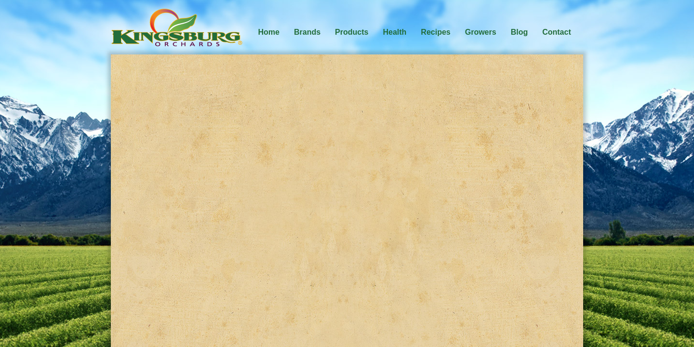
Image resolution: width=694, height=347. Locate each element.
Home (269, 32)
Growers (480, 32)
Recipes (435, 32)
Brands (307, 32)
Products (351, 32)
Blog (519, 32)
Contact (556, 32)
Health (394, 32)
